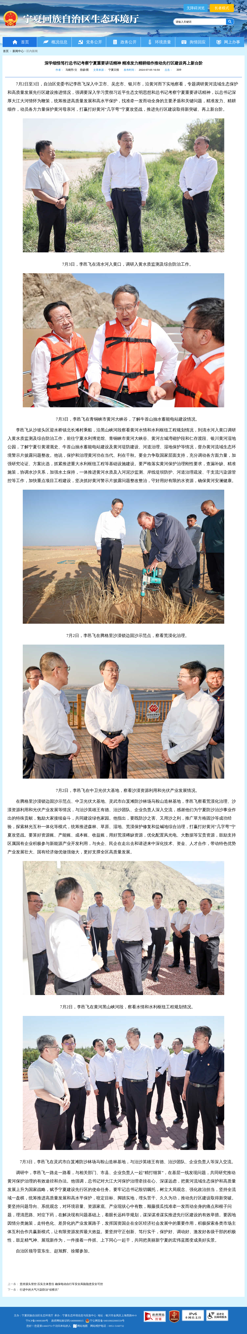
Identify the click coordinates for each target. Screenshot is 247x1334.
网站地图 (80, 1325)
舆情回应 (193, 41)
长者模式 (222, 8)
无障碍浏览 (196, 8)
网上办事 (228, 41)
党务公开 (90, 41)
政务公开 (124, 41)
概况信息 (55, 41)
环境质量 (159, 41)
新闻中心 (18, 51)
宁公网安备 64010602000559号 (105, 1320)
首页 (20, 41)
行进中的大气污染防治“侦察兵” (39, 1289)
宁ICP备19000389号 (37, 1320)
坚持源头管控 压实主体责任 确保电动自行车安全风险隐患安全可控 (61, 1284)
